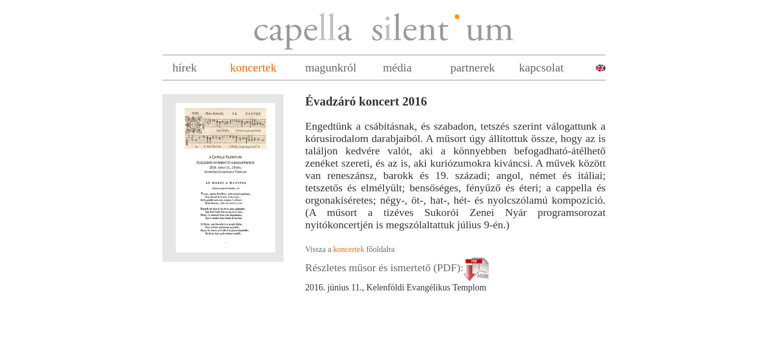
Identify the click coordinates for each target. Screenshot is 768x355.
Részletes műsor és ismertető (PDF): (398, 267)
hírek (184, 67)
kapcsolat (541, 67)
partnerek (472, 67)
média (397, 67)
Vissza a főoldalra (350, 249)
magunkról (330, 67)
